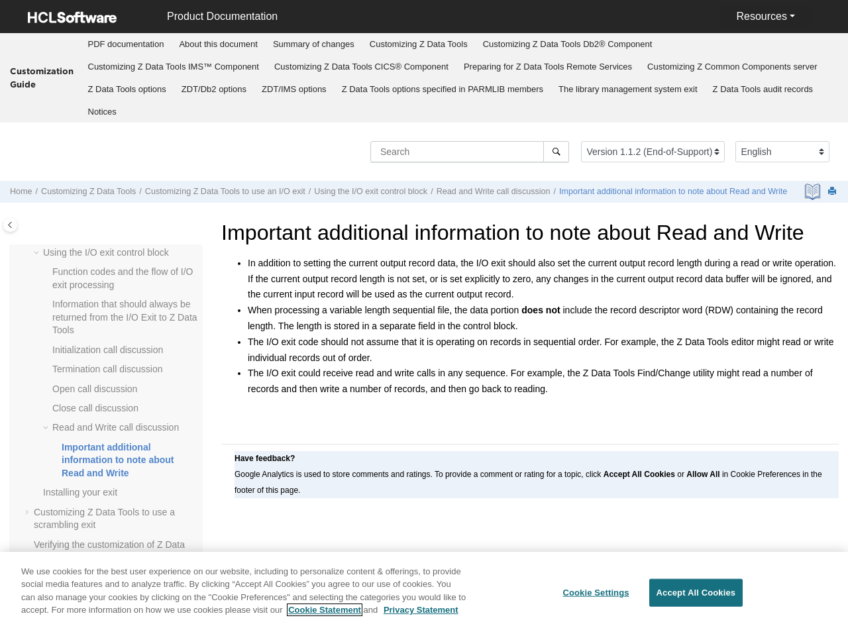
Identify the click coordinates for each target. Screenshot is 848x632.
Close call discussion (95, 408)
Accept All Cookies (696, 597)
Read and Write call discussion (494, 191)
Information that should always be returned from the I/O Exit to (124, 317)
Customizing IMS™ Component (173, 67)
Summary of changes (313, 44)
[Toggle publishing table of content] (10, 225)
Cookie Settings (595, 597)
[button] (37, 253)
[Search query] (469, 151)
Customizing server (732, 67)
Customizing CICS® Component (361, 67)
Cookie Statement (324, 615)
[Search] (556, 151)
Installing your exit (80, 492)
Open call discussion (94, 389)
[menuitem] (126, 44)
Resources (761, 16)
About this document (218, 44)
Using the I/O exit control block (370, 191)
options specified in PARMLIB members (442, 89)
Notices (102, 112)
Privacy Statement (421, 615)
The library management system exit (628, 89)
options (127, 89)
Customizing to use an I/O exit (225, 191)
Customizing (419, 44)
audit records (763, 89)
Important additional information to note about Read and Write (673, 191)
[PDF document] (813, 192)
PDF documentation (126, 44)
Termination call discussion (107, 369)
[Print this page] (833, 191)
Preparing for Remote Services (548, 67)
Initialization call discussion (107, 349)
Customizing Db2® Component (568, 44)
